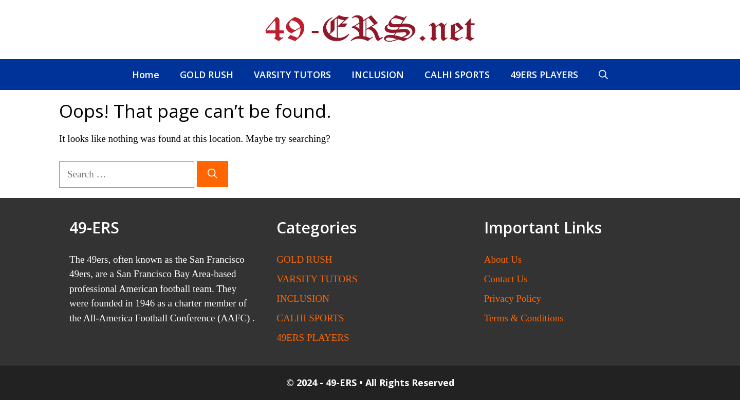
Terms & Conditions (524, 318)
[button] (603, 74)
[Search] (212, 174)
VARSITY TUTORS (292, 74)
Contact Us (506, 279)
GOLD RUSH (206, 74)
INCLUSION (377, 74)
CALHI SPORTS (457, 74)
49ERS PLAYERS (544, 74)
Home (145, 74)
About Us (503, 259)
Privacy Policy (512, 298)
